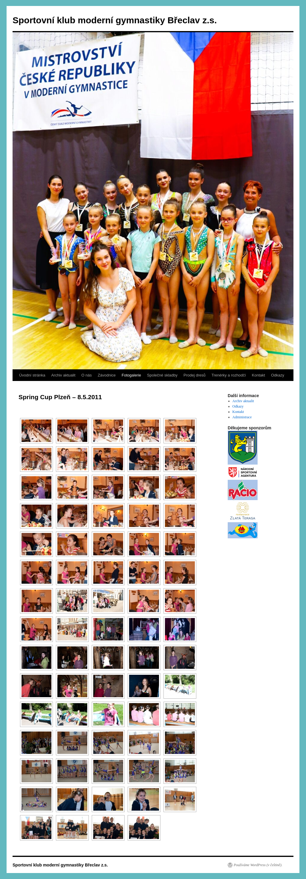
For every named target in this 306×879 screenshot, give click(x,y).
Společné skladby (162, 375)
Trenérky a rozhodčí (229, 375)
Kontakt (258, 375)
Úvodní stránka (32, 375)
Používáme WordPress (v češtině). (258, 865)
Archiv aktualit (63, 375)
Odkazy (277, 375)
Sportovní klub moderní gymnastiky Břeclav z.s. (115, 20)
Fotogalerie (131, 375)
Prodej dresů (194, 375)
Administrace (242, 417)
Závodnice (107, 375)
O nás (86, 375)
